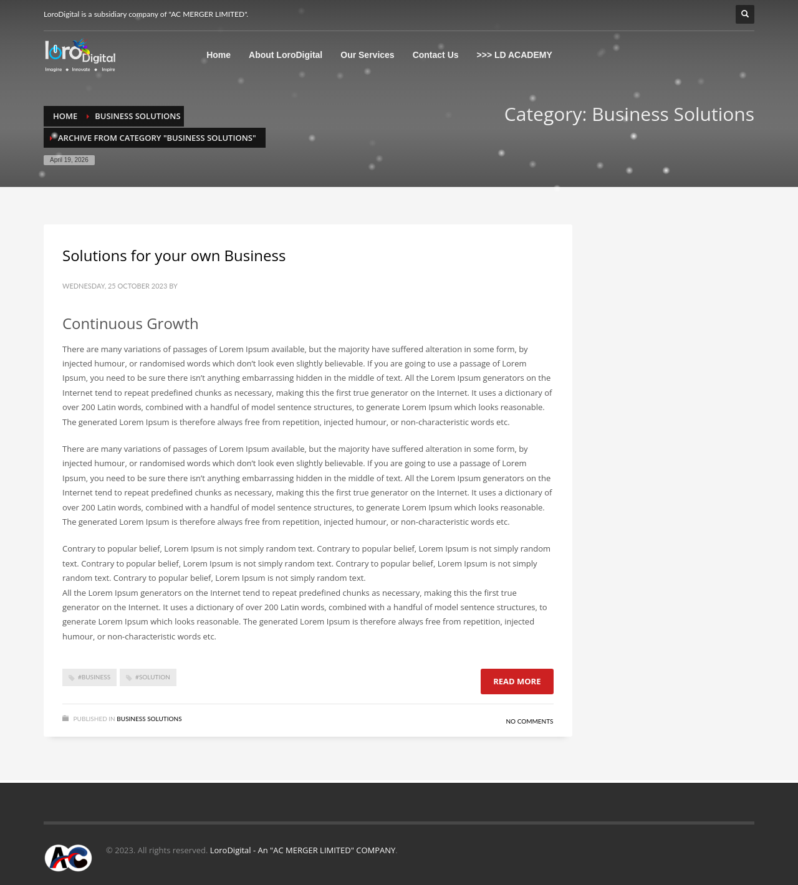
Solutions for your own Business (174, 255)
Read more (517, 681)
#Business (94, 677)
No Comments (529, 721)
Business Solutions (149, 718)
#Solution (152, 677)
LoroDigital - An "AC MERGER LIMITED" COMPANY (303, 850)
